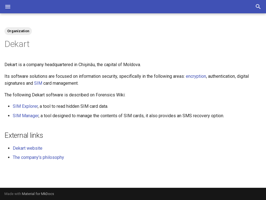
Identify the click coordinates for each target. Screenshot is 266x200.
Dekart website (27, 148)
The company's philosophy (38, 157)
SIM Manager (26, 115)
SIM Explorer (25, 106)
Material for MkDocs (38, 194)
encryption (196, 76)
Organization (18, 31)
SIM (38, 83)
